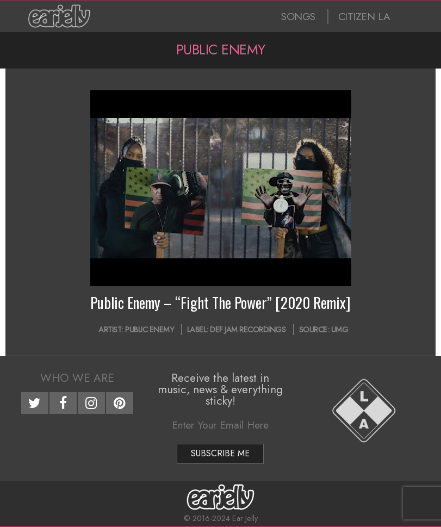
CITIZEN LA (364, 16)
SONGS (298, 16)
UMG (340, 329)
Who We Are (77, 378)
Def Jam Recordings (247, 329)
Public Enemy (149, 329)
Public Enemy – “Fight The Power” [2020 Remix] (220, 302)
